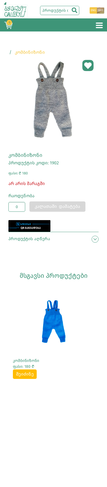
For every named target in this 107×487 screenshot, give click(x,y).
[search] (74, 10)
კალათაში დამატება (57, 206)
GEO (100, 10)
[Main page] (15, 10)
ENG (93, 10)
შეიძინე (25, 374)
